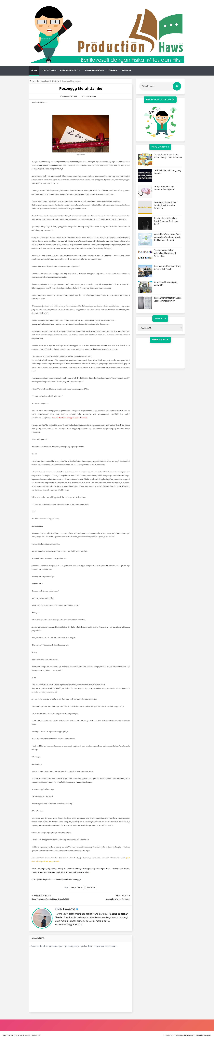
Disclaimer (36, 1035)
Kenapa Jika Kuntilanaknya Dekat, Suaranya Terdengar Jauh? (166, 221)
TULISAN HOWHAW (93, 70)
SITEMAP (112, 70)
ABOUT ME (126, 70)
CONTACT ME (48, 70)
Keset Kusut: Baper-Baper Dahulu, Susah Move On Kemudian (165, 205)
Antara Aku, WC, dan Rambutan (117, 899)
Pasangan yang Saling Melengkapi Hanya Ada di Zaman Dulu (165, 253)
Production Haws (187, 1035)
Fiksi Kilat (91, 887)
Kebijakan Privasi (9, 1035)
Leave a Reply (90, 96)
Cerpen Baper (76, 887)
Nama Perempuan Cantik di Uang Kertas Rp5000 (50, 899)
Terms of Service (23, 1035)
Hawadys (69, 909)
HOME (34, 70)
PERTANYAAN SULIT (69, 70)
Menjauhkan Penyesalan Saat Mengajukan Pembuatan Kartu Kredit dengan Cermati (167, 237)
